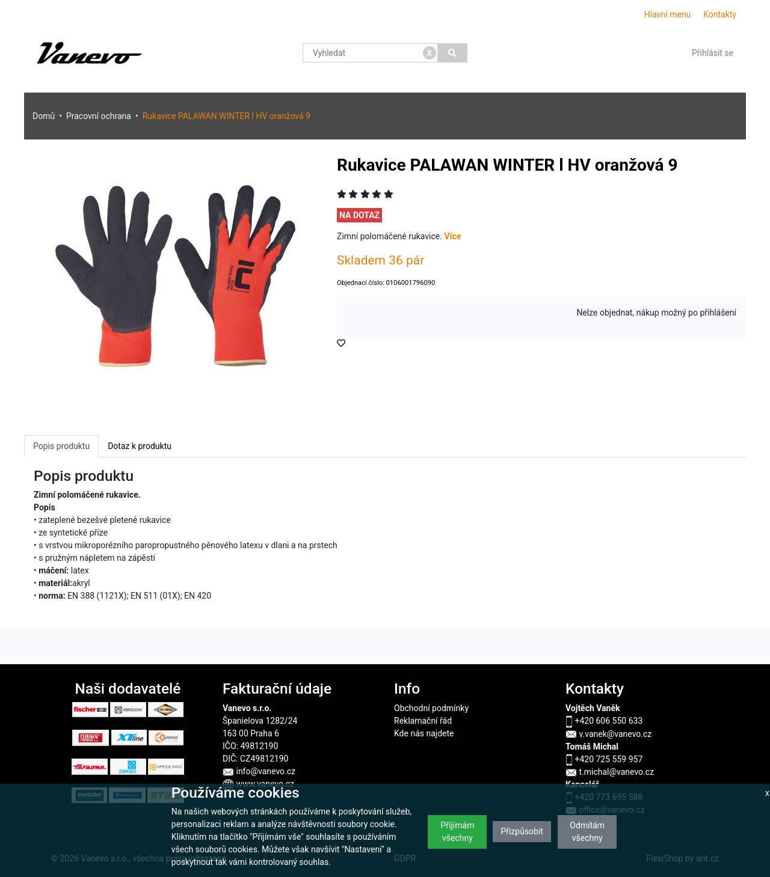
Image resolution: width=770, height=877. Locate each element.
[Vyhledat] (452, 53)
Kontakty (719, 14)
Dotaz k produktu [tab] (139, 446)
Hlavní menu (667, 14)
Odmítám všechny (587, 831)
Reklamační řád (423, 721)
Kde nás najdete (424, 733)
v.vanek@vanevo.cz (608, 734)
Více (452, 236)
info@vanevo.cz (259, 771)
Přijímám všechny (457, 831)
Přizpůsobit (521, 831)
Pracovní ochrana (98, 116)
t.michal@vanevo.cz (609, 772)
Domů (43, 116)
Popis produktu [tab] (61, 446)
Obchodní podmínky (431, 708)
